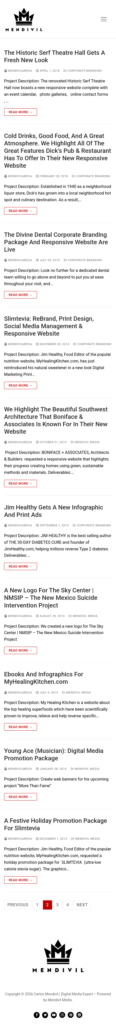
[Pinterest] (71, 1015)
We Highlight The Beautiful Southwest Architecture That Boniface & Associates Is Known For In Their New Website (56, 420)
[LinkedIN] (79, 1015)
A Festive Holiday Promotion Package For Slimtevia (55, 824)
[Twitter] (45, 1015)
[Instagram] (62, 1015)
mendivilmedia (18, 70)
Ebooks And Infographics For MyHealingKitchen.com (43, 678)
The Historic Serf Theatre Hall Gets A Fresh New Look (54, 56)
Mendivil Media (85, 442)
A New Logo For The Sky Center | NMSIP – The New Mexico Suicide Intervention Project (50, 598)
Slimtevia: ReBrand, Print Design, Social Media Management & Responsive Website (49, 326)
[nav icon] (104, 19)
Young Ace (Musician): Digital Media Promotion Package (53, 754)
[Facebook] (37, 1015)
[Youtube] (54, 1015)
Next (82, 904)
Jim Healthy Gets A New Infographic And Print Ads (53, 511)
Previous (17, 904)
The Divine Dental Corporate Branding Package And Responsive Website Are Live (56, 242)
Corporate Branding (83, 70)
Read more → (20, 112)
